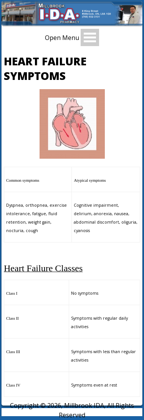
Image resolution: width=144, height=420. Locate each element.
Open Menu (62, 37)
